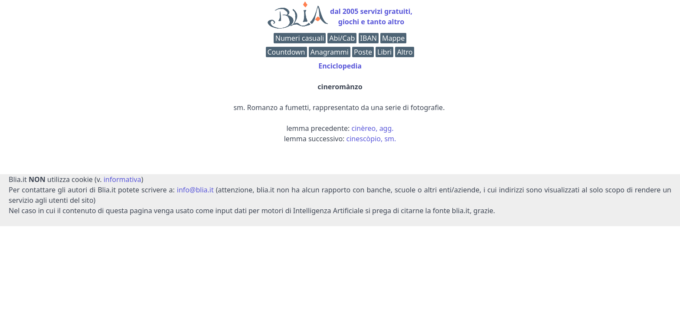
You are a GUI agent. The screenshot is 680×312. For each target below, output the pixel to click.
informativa (122, 179)
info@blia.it (195, 190)
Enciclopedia (340, 66)
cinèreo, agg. (372, 128)
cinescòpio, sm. (371, 138)
